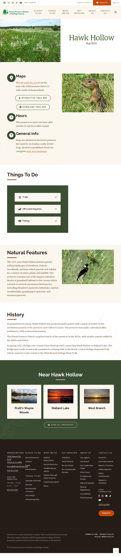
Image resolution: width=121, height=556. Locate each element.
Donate (106, 516)
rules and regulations (37, 151)
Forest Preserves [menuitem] (32, 460)
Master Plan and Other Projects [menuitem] (50, 479)
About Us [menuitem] (92, 12)
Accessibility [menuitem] (85, 496)
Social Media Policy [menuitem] (104, 540)
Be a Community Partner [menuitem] (69, 473)
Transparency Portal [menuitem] (86, 480)
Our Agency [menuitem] (85, 460)
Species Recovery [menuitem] (51, 467)
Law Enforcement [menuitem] (106, 464)
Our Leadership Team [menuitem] (86, 469)
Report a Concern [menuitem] (106, 468)
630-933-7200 (12, 473)
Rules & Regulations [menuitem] (85, 491)
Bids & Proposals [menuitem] (87, 486)
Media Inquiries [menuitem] (105, 472)
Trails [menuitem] (27, 468)
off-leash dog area (29, 82)
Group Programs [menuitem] (32, 502)
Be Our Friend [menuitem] (67, 468)
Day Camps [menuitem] (30, 498)
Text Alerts (30, 3)
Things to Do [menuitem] (52, 12)
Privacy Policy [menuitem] (107, 537)
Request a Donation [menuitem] (102, 484)
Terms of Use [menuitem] (91, 537)
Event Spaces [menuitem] (30, 472)
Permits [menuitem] (28, 487)
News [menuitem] (46, 489)
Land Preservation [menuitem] (51, 485)
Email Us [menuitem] (102, 460)
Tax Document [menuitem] (86, 500)
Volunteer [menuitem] (66, 460)
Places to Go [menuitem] (38, 12)
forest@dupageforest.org (17, 469)
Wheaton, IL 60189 (14, 465)
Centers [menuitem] (28, 464)
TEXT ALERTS (104, 507)
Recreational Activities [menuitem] (30, 492)
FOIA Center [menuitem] (85, 475)
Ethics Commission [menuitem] (104, 477)
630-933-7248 (12, 492)
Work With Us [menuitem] (67, 464)
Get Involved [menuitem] (79, 12)
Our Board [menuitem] (84, 464)
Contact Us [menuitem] (105, 12)
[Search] (115, 12)
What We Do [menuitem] (65, 12)
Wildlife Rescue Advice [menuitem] (50, 472)
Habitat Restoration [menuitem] (49, 461)
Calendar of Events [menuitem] (33, 483)
